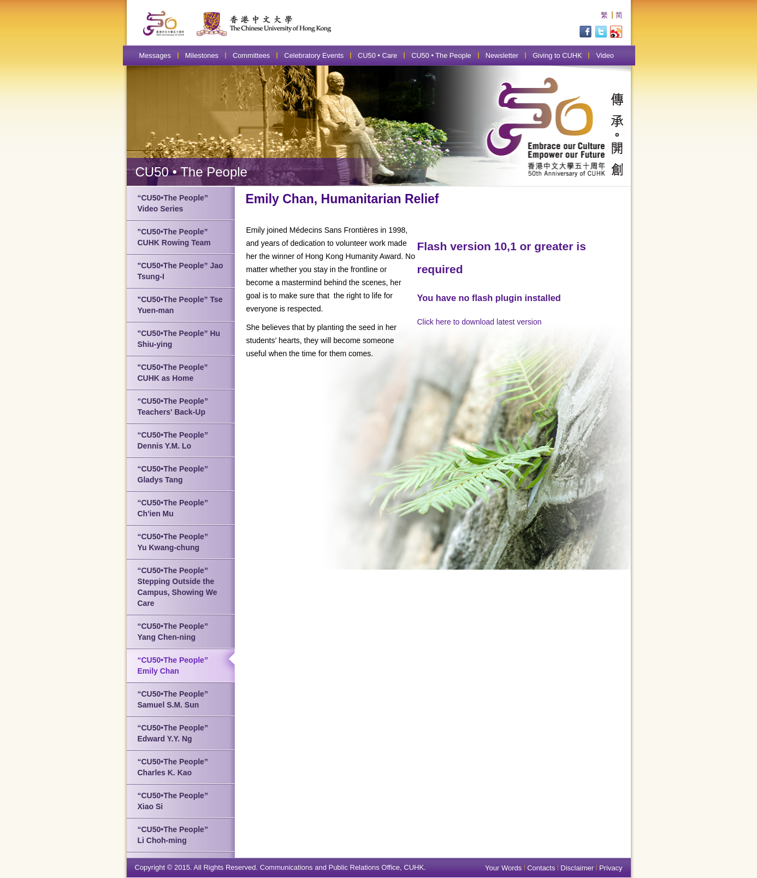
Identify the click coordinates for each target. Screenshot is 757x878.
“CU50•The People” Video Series (173, 203)
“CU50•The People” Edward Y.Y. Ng (173, 733)
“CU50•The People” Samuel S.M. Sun (173, 699)
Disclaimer (577, 868)
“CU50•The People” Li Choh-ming (173, 835)
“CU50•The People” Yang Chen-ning (173, 631)
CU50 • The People (441, 55)
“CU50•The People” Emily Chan (173, 665)
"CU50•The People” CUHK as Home (173, 372)
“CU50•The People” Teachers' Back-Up (173, 406)
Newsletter (502, 55)
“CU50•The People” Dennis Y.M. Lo (173, 440)
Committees (251, 55)
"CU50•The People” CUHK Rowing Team (174, 237)
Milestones (201, 55)
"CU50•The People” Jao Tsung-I (180, 271)
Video (605, 55)
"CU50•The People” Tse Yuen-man (180, 305)
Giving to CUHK (557, 55)
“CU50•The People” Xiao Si (173, 801)
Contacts (541, 868)
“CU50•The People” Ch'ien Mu (173, 508)
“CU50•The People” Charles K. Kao (173, 767)
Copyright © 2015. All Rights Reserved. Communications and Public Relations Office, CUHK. (280, 867)
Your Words (503, 868)
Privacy (611, 868)
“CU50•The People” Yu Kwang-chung (173, 542)
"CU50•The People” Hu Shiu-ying (179, 339)
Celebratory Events (314, 55)
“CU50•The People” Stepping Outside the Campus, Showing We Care (177, 587)
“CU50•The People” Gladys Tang (173, 474)
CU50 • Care (377, 55)
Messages (155, 55)
